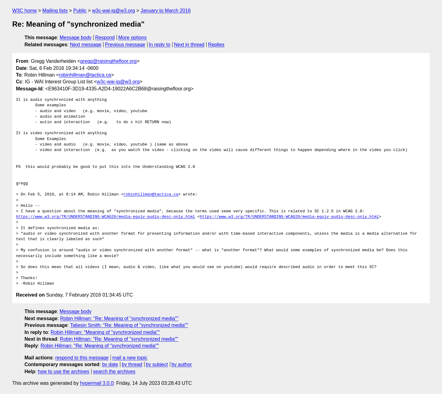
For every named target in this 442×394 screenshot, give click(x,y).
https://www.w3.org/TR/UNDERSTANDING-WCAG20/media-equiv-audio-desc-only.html (105, 217)
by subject (157, 364)
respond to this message (81, 357)
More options (132, 37)
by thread (132, 364)
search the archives (114, 371)
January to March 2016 (165, 10)
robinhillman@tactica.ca (85, 75)
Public (80, 10)
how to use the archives (63, 371)
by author (181, 364)
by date (110, 364)
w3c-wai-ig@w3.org (113, 10)
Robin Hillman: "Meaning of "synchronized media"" (105, 332)
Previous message (125, 44)
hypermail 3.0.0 (96, 383)
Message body (76, 37)
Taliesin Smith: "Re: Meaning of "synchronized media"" (129, 325)
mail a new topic (130, 357)
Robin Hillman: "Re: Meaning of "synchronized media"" (119, 318)
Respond (105, 37)
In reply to (159, 44)
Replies (216, 44)
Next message (85, 44)
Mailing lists (55, 10)
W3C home (24, 10)
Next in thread (189, 44)
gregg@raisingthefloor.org (108, 61)
